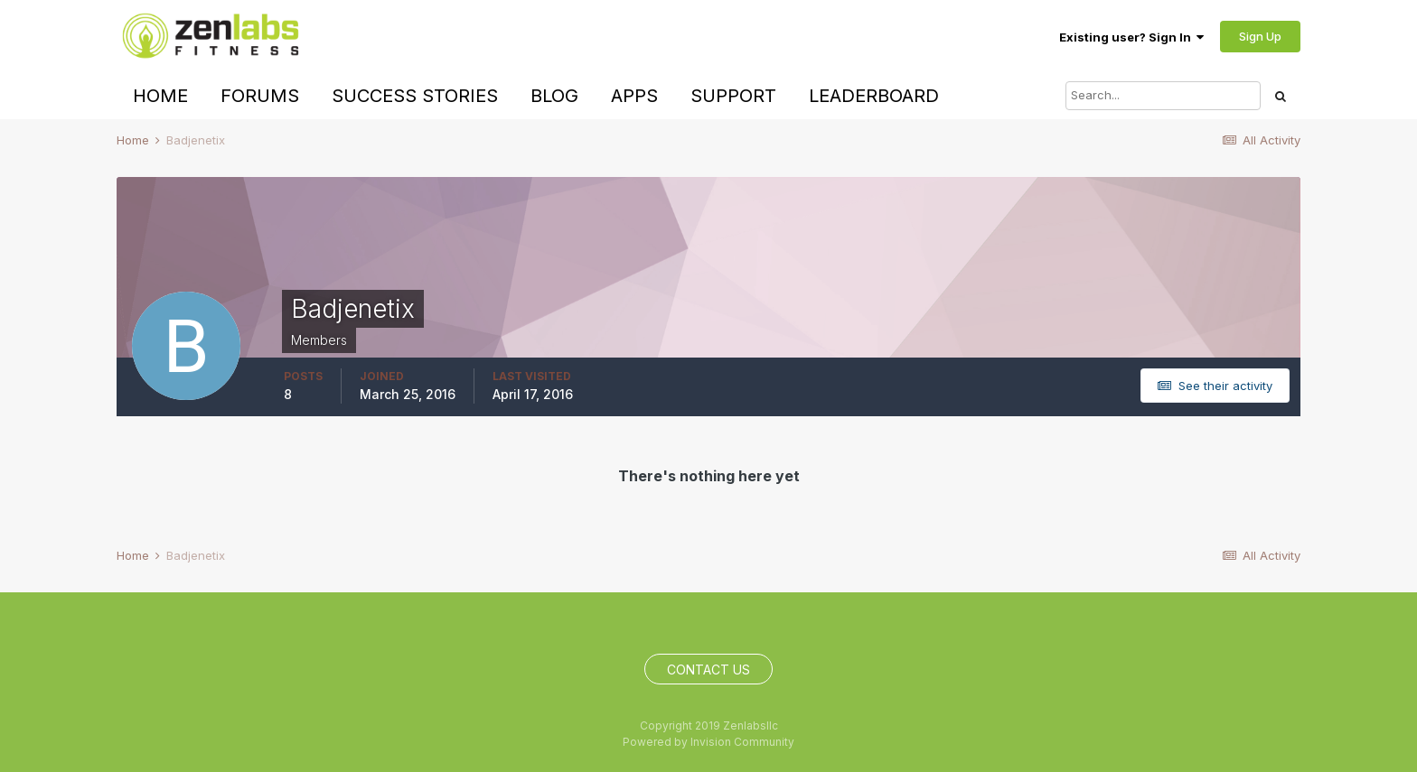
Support (733, 96)
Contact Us (708, 669)
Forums (260, 96)
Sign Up (1260, 36)
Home (160, 96)
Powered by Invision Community (708, 742)
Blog (554, 96)
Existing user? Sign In (1131, 37)
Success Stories (415, 96)
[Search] (1163, 95)
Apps (634, 96)
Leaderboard (874, 96)
